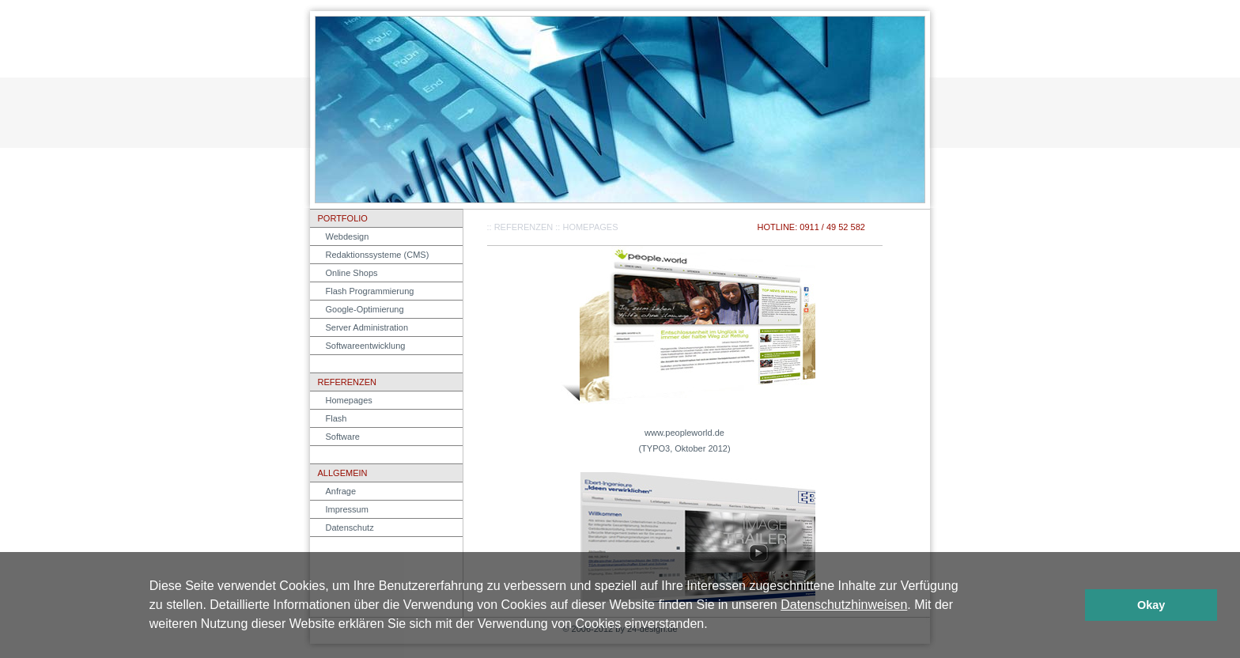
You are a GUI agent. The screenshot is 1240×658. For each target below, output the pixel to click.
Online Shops (352, 273)
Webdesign (347, 236)
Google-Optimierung (365, 309)
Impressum (347, 509)
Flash (336, 418)
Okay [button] (1151, 605)
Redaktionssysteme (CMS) (377, 254)
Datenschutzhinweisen (844, 604)
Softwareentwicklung (366, 345)
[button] (713, 625)
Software (343, 436)
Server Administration (367, 327)
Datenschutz (350, 527)
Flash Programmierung (370, 291)
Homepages (349, 400)
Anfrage (341, 491)
